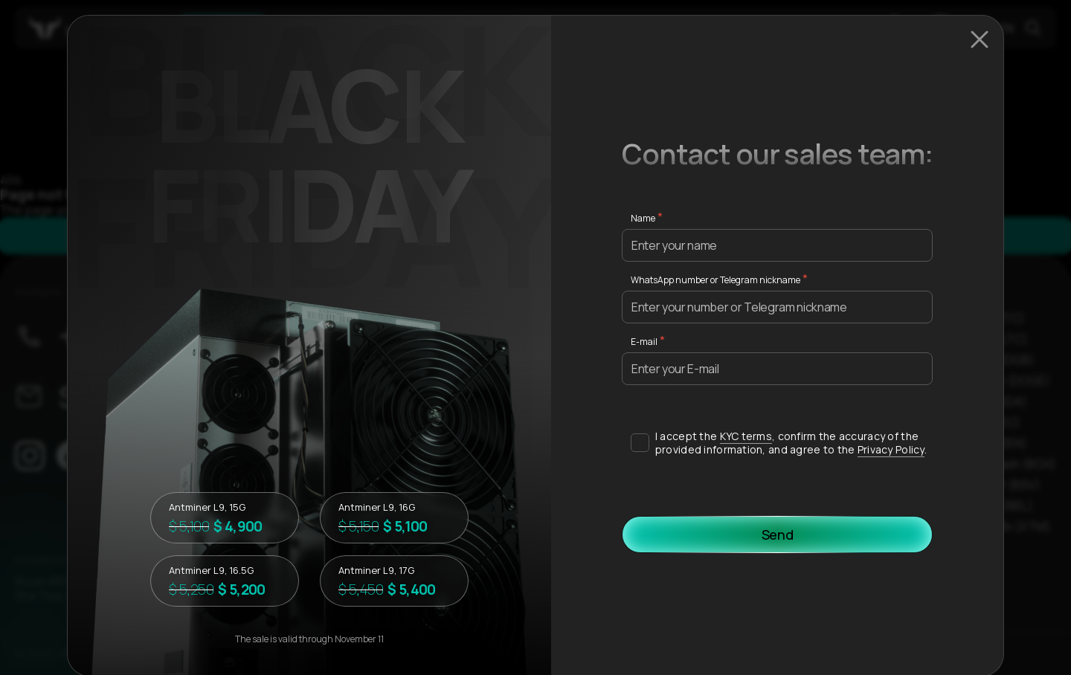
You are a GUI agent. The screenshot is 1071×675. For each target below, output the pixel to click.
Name (643, 218)
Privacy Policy (891, 449)
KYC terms (746, 436)
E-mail (644, 341)
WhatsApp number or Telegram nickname (715, 280)
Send (778, 534)
